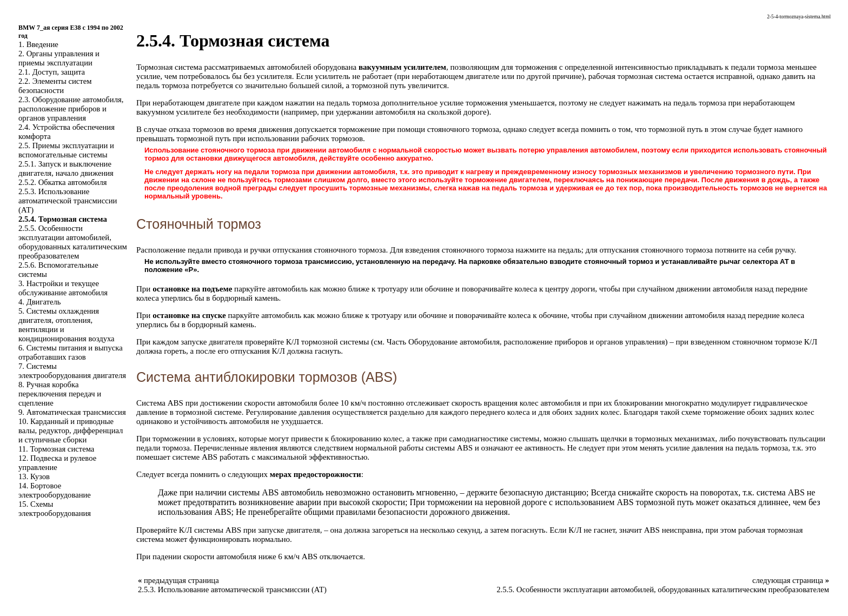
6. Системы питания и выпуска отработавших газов (70, 352)
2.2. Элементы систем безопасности (55, 86)
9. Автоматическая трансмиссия (72, 412)
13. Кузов (34, 476)
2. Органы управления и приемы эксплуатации (59, 58)
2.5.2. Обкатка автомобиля (62, 182)
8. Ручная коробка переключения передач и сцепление (59, 393)
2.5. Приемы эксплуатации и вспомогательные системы (66, 150)
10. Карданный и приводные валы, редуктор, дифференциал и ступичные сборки (70, 430)
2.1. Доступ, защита (51, 72)
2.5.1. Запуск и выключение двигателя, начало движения (66, 168)
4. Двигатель (39, 301)
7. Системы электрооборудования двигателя (72, 371)
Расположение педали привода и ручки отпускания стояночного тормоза (261, 250)
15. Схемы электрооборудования (54, 509)
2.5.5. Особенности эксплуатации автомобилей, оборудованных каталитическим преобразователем (72, 242)
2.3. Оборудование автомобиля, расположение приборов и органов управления (70, 108)
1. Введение (38, 44)
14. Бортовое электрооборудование (54, 490)
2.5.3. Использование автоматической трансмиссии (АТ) (67, 200)
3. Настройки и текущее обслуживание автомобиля (63, 288)
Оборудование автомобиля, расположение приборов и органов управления (536, 341)
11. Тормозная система (56, 449)
